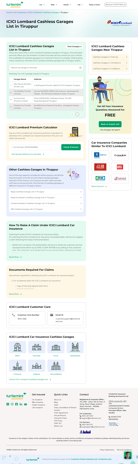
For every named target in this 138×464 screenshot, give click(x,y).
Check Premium (71, 147)
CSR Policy (58, 421)
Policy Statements (107, 450)
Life (79, 5)
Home (9, 12)
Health (66, 5)
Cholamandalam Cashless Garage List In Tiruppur (46, 203)
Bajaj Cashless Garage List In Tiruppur (46, 192)
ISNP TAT (57, 423)
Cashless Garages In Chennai (110, 57)
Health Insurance (38, 405)
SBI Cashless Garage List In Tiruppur (46, 209)
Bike (53, 5)
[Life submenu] (81, 4)
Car (40, 5)
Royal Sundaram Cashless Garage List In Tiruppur (46, 197)
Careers (57, 410)
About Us (57, 400)
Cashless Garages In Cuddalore (110, 69)
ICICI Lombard (35, 12)
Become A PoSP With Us (115, 5)
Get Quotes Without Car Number (28, 154)
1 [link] (77, 114)
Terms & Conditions (124, 450)
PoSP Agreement (61, 413)
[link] (73, 114)
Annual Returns (60, 415)
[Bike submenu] (56, 4)
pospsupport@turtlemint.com (93, 427)
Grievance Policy (60, 418)
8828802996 (116, 417)
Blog (56, 402)
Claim (56, 405)
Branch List (58, 426)
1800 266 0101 (87, 425)
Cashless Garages (51, 12)
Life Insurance (37, 408)
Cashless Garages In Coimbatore (110, 63)
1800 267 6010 (87, 416)
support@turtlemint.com (91, 418)
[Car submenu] (43, 4)
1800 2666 (22, 319)
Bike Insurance (37, 402)
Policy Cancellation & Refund (65, 408)
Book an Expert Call (110, 124)
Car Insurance (20, 12)
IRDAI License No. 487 (117, 401)
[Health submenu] (70, 4)
